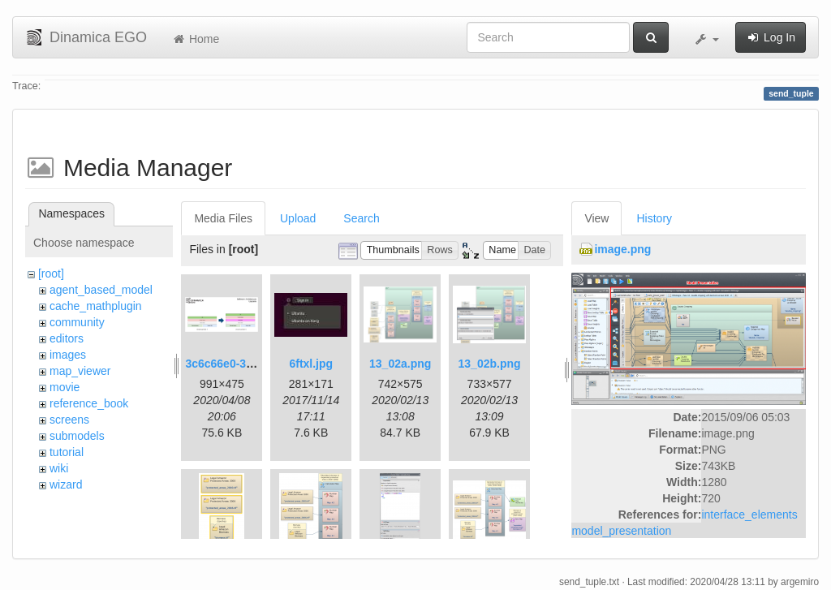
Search (361, 218)
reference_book (89, 403)
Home (195, 38)
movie (65, 387)
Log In (770, 37)
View (596, 218)
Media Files (223, 218)
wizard (66, 484)
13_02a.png (400, 363)
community (77, 322)
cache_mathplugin (96, 305)
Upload (298, 218)
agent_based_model (101, 289)
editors (67, 338)
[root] (51, 273)
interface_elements (749, 514)
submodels (77, 435)
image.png (622, 249)
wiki (59, 468)
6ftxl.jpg (311, 363)
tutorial (67, 452)
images (68, 354)
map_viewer (80, 370)
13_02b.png (490, 363)
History (654, 218)
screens (69, 419)
